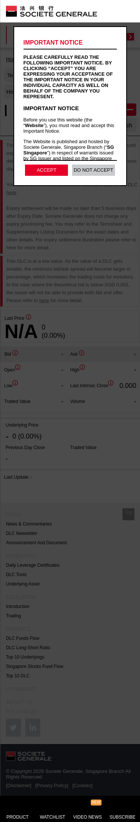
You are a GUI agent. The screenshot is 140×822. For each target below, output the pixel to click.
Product (17, 817)
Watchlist (52, 817)
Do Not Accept (93, 170)
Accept (46, 170)
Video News (87, 817)
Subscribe (122, 817)
